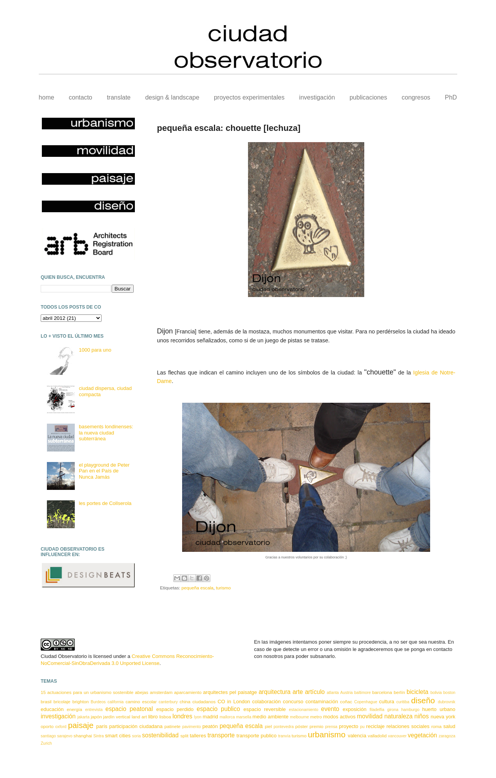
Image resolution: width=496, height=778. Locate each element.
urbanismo (326, 734)
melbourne (299, 717)
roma (436, 726)
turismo (223, 587)
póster (301, 726)
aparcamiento (188, 692)
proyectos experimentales (249, 97)
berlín (399, 692)
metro (316, 716)
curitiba (403, 702)
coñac (346, 701)
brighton (80, 701)
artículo (315, 692)
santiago (48, 736)
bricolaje (62, 701)
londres (182, 716)
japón (96, 716)
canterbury (168, 702)
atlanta (333, 692)
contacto (80, 97)
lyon (198, 717)
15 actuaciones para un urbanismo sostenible (87, 692)
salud (449, 726)
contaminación (321, 701)
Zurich (46, 743)
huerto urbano (438, 709)
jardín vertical (116, 716)
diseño (423, 700)
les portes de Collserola (105, 503)
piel (268, 726)
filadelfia (377, 710)
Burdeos (98, 702)
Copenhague (365, 702)
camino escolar (141, 701)
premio (317, 726)
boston (449, 692)
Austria (346, 692)
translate (119, 97)
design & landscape (172, 97)
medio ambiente (271, 717)
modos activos (339, 717)
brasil (46, 701)
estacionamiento (304, 710)
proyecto (348, 726)
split (184, 735)
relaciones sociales (407, 726)
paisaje (80, 725)
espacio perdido (174, 709)
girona (392, 710)
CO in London (233, 701)
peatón (210, 726)
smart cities (118, 735)
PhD (451, 97)
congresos (416, 97)
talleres (198, 735)
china (184, 701)
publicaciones (368, 97)
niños (421, 716)
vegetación (422, 735)
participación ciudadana (136, 726)
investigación (317, 97)
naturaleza (398, 716)
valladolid (377, 735)
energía (74, 709)
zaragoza (447, 736)
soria (136, 736)
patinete (172, 726)
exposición (354, 709)
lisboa (165, 716)
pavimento (191, 727)
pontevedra (284, 727)
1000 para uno (95, 350)
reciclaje (375, 726)
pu (362, 727)
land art (139, 716)
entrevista (94, 710)
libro (153, 717)
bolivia (436, 692)
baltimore (362, 692)
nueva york (443, 717)
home (46, 97)
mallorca (227, 717)
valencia (357, 735)
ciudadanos (203, 701)
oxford (61, 727)
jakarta (84, 717)
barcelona (382, 692)
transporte (221, 735)
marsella (243, 717)
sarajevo (64, 736)
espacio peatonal (129, 709)
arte (298, 692)
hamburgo (410, 710)
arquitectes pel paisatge (230, 692)
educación (52, 709)
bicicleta (417, 692)
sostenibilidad (160, 735)
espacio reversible (264, 709)
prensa (331, 727)
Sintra (98, 736)
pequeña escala (197, 587)
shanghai (83, 735)
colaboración (266, 701)
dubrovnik (446, 702)
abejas (141, 692)
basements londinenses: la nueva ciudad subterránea (106, 432)
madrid (210, 717)
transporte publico (256, 735)
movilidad (369, 716)
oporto (47, 726)
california (116, 702)
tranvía (284, 736)
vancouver (397, 736)
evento (330, 709)
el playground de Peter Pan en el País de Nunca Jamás (104, 471)
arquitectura (274, 692)
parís (101, 726)
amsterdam (161, 692)
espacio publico (218, 709)
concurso (293, 701)
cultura (386, 701)
